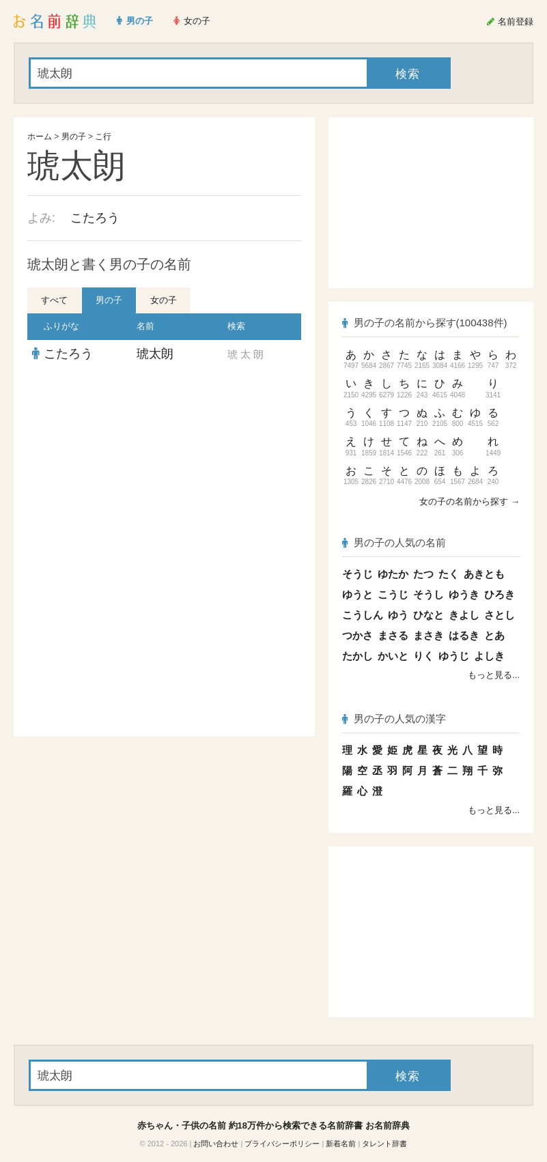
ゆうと (357, 594)
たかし (357, 656)
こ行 (103, 136)
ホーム (39, 136)
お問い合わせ (215, 1143)
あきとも (484, 574)
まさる (393, 635)
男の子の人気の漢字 (394, 718)
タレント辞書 (384, 1143)
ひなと (428, 615)
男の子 (73, 136)
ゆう (398, 615)
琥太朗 (155, 353)
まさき (428, 635)
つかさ (357, 635)
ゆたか (393, 574)
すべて (54, 300)
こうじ (393, 594)
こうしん (362, 615)
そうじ (357, 574)
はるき (464, 635)
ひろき (499, 594)
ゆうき (464, 594)
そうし (428, 594)
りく (423, 656)
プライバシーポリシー (282, 1143)
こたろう (95, 218)
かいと (393, 656)
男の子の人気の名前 (394, 542)
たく (448, 574)
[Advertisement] (164, 467)
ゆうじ (453, 656)
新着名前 (341, 1143)
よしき (489, 656)
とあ (494, 635)
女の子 (163, 300)
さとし (499, 615)
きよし (464, 615)
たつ (423, 574)
